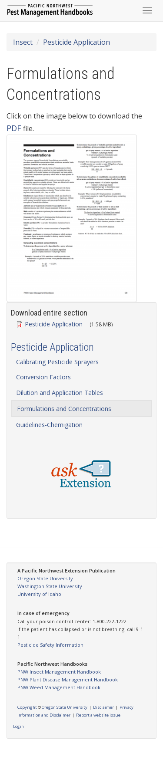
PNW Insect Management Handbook (59, 671)
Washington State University (49, 586)
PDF (14, 128)
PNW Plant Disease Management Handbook (67, 679)
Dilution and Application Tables (59, 392)
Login (18, 726)
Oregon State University (45, 578)
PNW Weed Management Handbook (58, 687)
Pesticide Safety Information (50, 644)
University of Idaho (39, 594)
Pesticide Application (76, 42)
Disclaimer (103, 707)
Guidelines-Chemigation (49, 425)
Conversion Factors (43, 377)
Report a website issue (98, 715)
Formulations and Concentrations (64, 409)
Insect (23, 42)
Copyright (27, 707)
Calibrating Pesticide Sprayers (57, 362)
